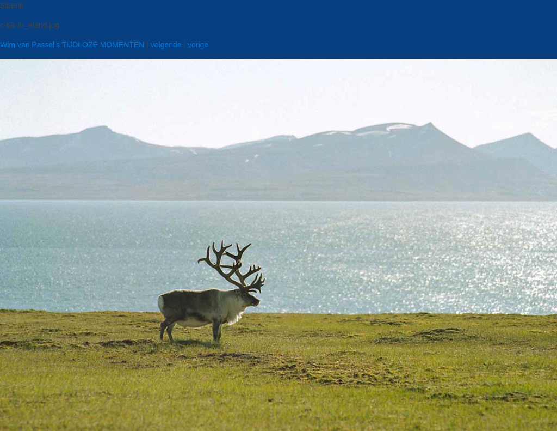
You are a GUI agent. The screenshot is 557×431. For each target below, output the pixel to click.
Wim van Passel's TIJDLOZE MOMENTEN (72, 44)
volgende (166, 44)
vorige (198, 44)
